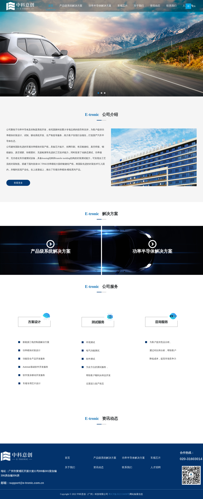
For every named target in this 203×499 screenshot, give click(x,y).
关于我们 (139, 5)
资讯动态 (155, 5)
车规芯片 (123, 5)
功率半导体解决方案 (99, 5)
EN (193, 6)
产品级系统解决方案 (70, 5)
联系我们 (171, 5)
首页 (50, 5)
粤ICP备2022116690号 (119, 494)
